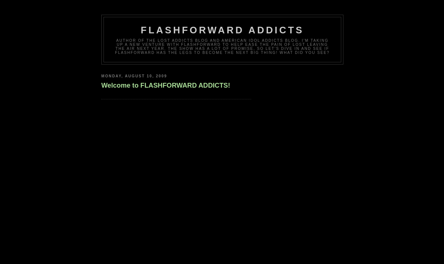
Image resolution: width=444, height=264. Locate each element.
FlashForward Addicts (222, 30)
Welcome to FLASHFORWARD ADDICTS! (165, 85)
